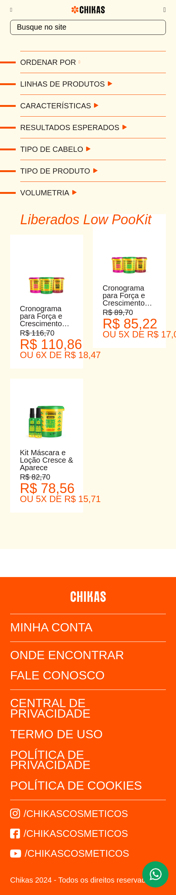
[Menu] (14, 9)
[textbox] (88, 27)
